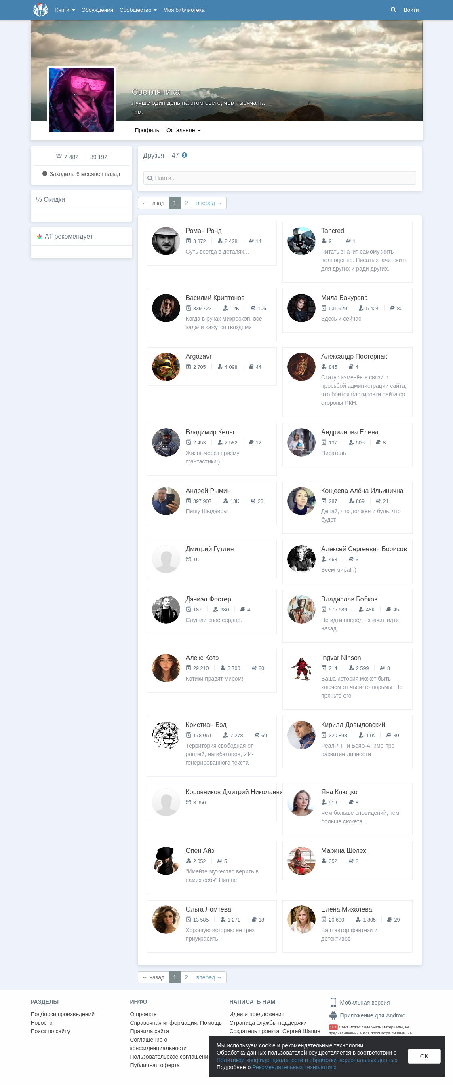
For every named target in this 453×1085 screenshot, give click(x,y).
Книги (65, 10)
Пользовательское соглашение (171, 1056)
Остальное (183, 130)
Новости (42, 1022)
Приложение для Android (367, 1015)
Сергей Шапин (301, 1031)
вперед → (209, 203)
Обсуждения (97, 10)
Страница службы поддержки (268, 1022)
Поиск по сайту (50, 1031)
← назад (153, 203)
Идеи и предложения (257, 1014)
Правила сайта (149, 1031)
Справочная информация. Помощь (176, 1022)
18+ (333, 1027)
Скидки (54, 199)
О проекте (143, 1014)
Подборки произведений (63, 1014)
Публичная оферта (155, 1065)
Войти (411, 10)
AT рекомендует (69, 236)
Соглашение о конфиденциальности (158, 1043)
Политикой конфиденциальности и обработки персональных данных (307, 1060)
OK (424, 1056)
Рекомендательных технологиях (294, 1067)
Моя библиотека (183, 10)
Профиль (147, 130)
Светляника (156, 92)
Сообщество (138, 10)
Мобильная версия (359, 1002)
